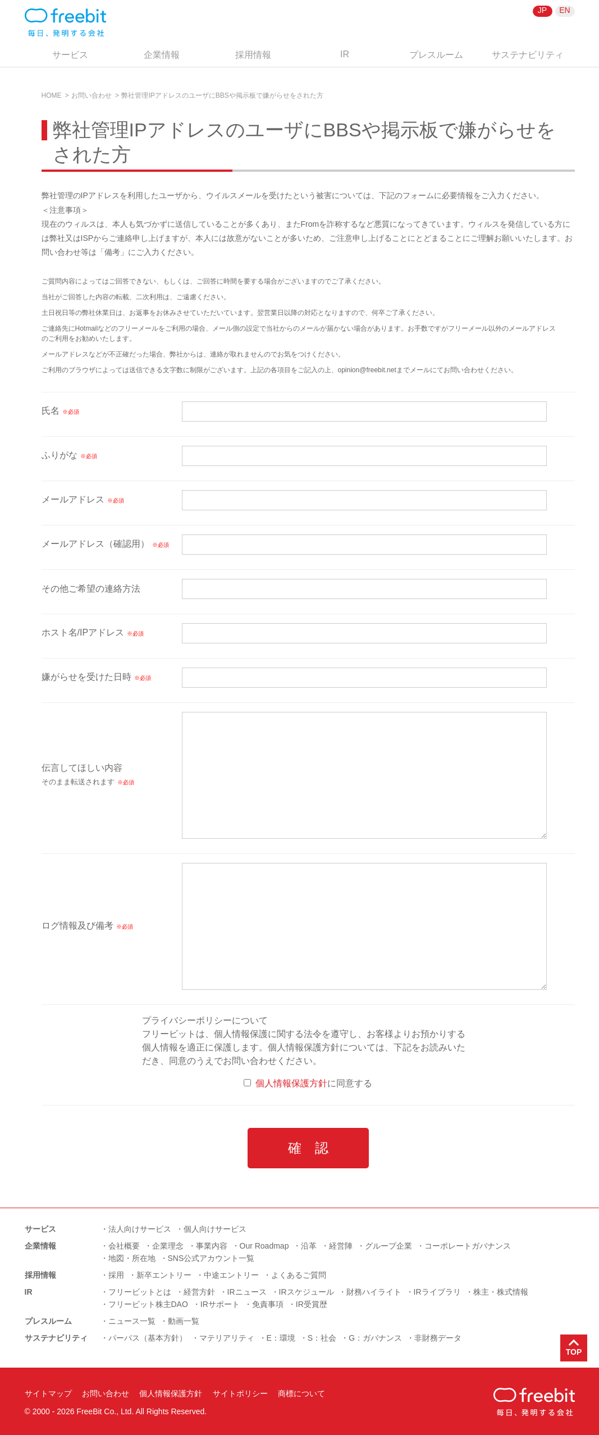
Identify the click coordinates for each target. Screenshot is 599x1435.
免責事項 (268, 1304)
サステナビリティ (528, 55)
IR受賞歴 (311, 1304)
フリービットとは (139, 1292)
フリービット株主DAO (148, 1304)
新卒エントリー (163, 1275)
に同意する (308, 1083)
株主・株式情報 (500, 1292)
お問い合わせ (91, 95)
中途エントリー (231, 1275)
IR (344, 54)
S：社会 (322, 1338)
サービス (70, 55)
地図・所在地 (132, 1258)
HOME (52, 95)
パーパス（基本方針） (147, 1338)
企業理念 (168, 1246)
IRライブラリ (437, 1292)
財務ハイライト (373, 1292)
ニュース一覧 (132, 1321)
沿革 (309, 1246)
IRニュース (247, 1292)
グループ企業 (388, 1246)
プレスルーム (436, 55)
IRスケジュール (306, 1292)
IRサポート (220, 1304)
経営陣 (341, 1246)
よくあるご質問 (298, 1275)
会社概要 (124, 1246)
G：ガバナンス (375, 1338)
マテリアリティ (226, 1338)
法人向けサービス (139, 1229)
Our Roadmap (264, 1246)
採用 (116, 1275)
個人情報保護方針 (291, 1083)
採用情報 (253, 55)
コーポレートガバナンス (467, 1246)
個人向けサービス (215, 1229)
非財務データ (437, 1338)
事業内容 (211, 1246)
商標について (301, 1393)
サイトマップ (48, 1393)
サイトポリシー (240, 1393)
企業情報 (162, 55)
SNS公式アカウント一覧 (211, 1258)
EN (564, 10)
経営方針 (199, 1292)
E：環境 (281, 1338)
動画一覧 (183, 1321)
